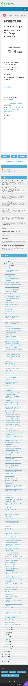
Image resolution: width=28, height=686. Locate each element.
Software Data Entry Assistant (12, 294)
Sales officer (8, 372)
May (7, 639)
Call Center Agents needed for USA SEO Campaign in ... (12, 393)
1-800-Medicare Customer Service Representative (12, 521)
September (8, 629)
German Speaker (9, 309)
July (7, 634)
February (8, 646)
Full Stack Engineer (10, 562)
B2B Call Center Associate (12, 418)
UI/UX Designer (6, 209)
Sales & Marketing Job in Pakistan (11, 187)
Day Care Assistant (10, 274)
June (7, 637)
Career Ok (10, 107)
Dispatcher (8, 313)
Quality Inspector (9, 385)
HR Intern (7, 610)
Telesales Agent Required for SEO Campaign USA (13, 457)
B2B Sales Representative (11, 375)
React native (8, 400)
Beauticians (8, 516)
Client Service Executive (11, 336)
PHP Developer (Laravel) (11, 377)
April (7, 641)
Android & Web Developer (12, 465)
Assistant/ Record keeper (11, 478)
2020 (5, 654)
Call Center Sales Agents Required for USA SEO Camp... (13, 489)
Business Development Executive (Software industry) (13, 470)
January (7, 648)
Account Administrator (11, 589)
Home (14, 156)
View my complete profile (8, 171)
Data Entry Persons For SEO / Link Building (13, 180)
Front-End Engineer (10, 467)
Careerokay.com (8, 99)
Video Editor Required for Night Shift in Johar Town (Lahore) (13, 223)
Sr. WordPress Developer (11, 430)
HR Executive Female (10, 509)
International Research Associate (13, 328)
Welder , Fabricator (10, 511)
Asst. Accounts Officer (11, 365)
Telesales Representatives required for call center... (11, 553)
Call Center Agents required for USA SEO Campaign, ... (13, 316)
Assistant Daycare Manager (12, 282)
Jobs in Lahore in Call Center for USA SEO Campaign (13, 322)
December (8, 263)
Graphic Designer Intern (8, 195)
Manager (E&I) (9, 483)
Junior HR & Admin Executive (12, 624)
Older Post (22, 156)
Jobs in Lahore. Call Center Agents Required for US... (13, 500)
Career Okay (17, 107)
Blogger (17, 681)
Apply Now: (7, 87)
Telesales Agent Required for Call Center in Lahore (13, 433)
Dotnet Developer (12, 21)
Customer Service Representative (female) (13, 245)
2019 (5, 656)
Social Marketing (9, 619)
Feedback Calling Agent (11, 291)
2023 (5, 259)
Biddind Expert (9, 518)
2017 (5, 661)
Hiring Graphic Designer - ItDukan (11, 231)
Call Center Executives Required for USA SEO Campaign (13, 346)
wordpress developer (7, 202)
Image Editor (8, 334)
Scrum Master (8, 302)
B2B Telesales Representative (12, 514)
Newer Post (6, 156)
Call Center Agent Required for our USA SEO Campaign (13, 407)
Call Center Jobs (9, 550)
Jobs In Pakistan (22, 672)
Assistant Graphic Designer (12, 287)
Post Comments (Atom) (17, 161)
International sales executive (12, 319)
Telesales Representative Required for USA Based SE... (13, 425)
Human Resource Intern (11, 268)
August (7, 632)
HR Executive (8, 495)
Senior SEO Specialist (10, 363)
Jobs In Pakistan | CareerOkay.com (10, 675)
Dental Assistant (9, 388)
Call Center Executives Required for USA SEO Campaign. (13, 559)
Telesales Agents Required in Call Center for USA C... (13, 331)
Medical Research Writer (11, 304)
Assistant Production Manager (13, 284)
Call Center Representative (12, 341)
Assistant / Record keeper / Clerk (13, 556)
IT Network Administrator (12, 492)
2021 (5, 651)
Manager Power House (11, 440)
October (8, 627)
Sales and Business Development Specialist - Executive (13, 586)
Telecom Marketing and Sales (12, 354)
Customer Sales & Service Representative (11, 382)
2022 (5, 261)
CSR (3, 216)
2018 (5, 659)
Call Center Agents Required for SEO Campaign (13, 537)
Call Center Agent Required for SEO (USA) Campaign (13, 541)
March (7, 644)
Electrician (5, 238)
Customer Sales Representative (13, 460)
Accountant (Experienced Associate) (11, 270)
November (8, 265)
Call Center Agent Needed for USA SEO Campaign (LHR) (12, 415)
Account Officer (9, 359)
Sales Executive (9, 592)
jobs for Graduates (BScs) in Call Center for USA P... (13, 616)
